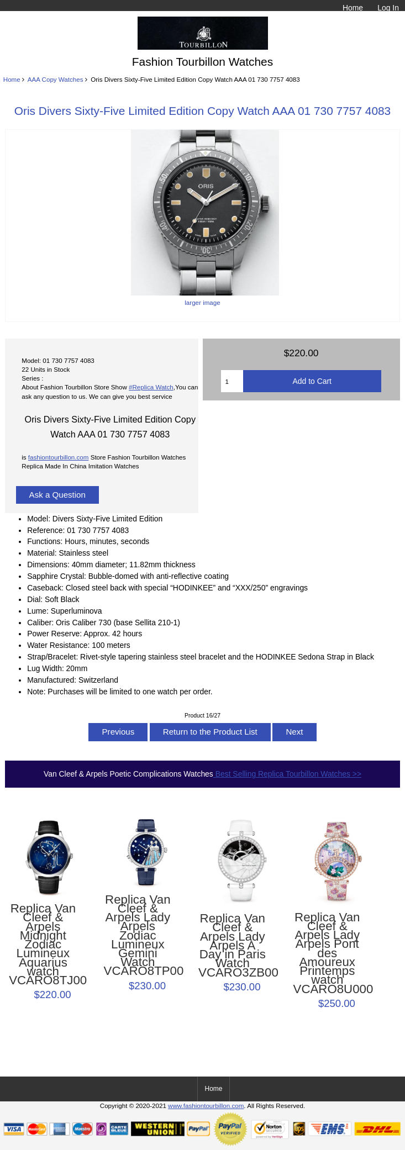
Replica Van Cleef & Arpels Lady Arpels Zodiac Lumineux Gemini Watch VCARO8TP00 (138, 935)
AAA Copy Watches (55, 79)
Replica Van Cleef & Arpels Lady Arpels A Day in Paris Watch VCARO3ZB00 (232, 945)
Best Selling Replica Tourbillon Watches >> (287, 773)
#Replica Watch (151, 387)
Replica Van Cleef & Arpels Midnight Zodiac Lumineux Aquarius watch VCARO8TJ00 (43, 944)
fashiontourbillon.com (58, 457)
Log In (388, 7)
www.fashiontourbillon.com (206, 1105)
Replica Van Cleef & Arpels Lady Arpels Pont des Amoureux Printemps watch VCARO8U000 (327, 953)
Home (353, 7)
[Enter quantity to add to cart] (232, 381)
